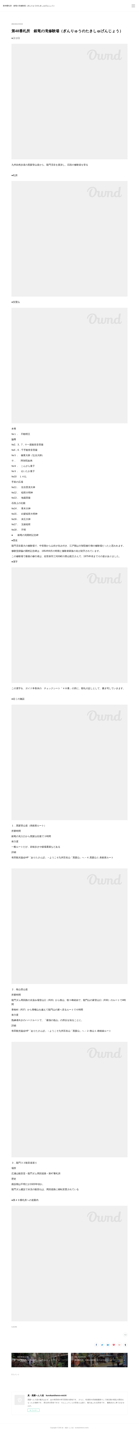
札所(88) (14, 1327)
